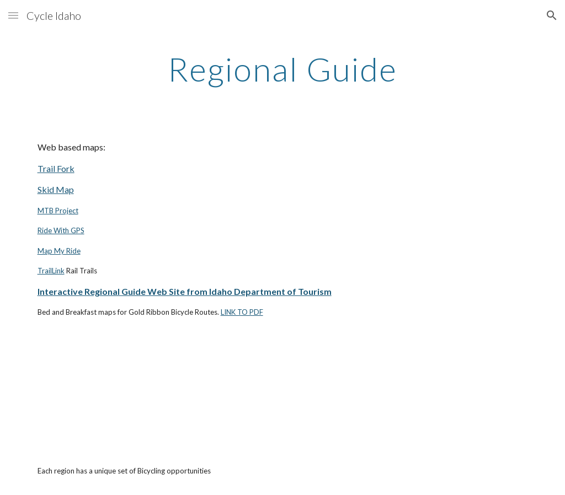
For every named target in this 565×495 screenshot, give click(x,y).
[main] (282, 69)
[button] (13, 15)
